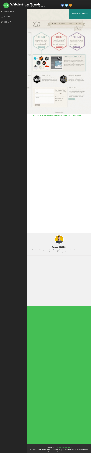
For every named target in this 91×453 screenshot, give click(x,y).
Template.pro (5, 66)
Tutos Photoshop (7, 68)
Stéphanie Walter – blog (8, 63)
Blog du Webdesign (7, 35)
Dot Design (5, 49)
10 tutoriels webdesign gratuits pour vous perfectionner (62, 114)
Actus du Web (45, 349)
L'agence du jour (45, 352)
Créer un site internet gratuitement (12, 42)
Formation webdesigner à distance (12, 54)
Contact (7, 22)
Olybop (4, 59)
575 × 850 (37, 114)
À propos (8, 17)
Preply (4, 61)
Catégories (9, 11)
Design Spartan (6, 47)
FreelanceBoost (6, 56)
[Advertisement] (59, 138)
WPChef (4, 73)
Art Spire (4, 33)
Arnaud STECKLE (83, 14)
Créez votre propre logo (9, 45)
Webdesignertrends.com (65, 446)
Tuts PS (4, 70)
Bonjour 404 (5, 37)
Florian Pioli (5, 52)
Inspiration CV (45, 398)
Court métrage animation (9, 40)
